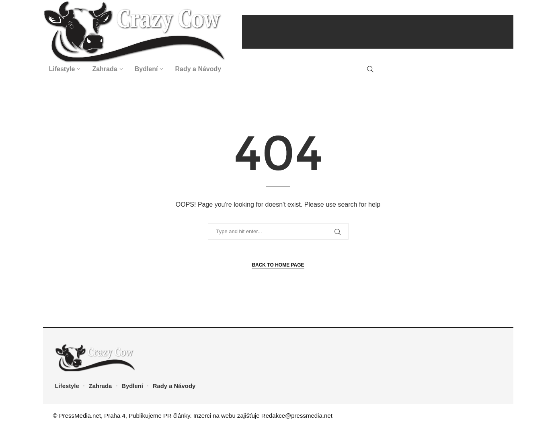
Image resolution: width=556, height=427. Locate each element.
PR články (176, 415)
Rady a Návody (198, 69)
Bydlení (146, 69)
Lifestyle (62, 69)
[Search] (370, 69)
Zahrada (104, 69)
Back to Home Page (278, 265)
